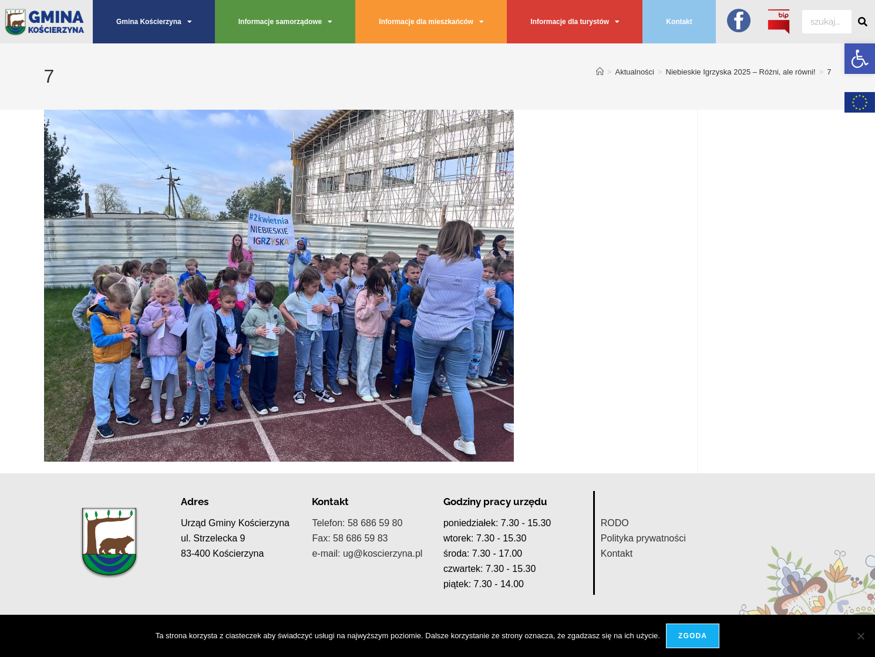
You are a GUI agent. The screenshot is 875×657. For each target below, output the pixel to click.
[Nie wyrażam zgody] (860, 636)
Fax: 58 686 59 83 (350, 538)
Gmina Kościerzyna (153, 21)
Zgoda (692, 636)
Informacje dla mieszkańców (431, 21)
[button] (859, 58)
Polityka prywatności (643, 538)
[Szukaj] (863, 21)
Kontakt (679, 22)
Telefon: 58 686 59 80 (357, 523)
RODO (615, 523)
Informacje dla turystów (574, 21)
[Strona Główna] (600, 71)
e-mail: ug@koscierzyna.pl (367, 553)
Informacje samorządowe (285, 21)
